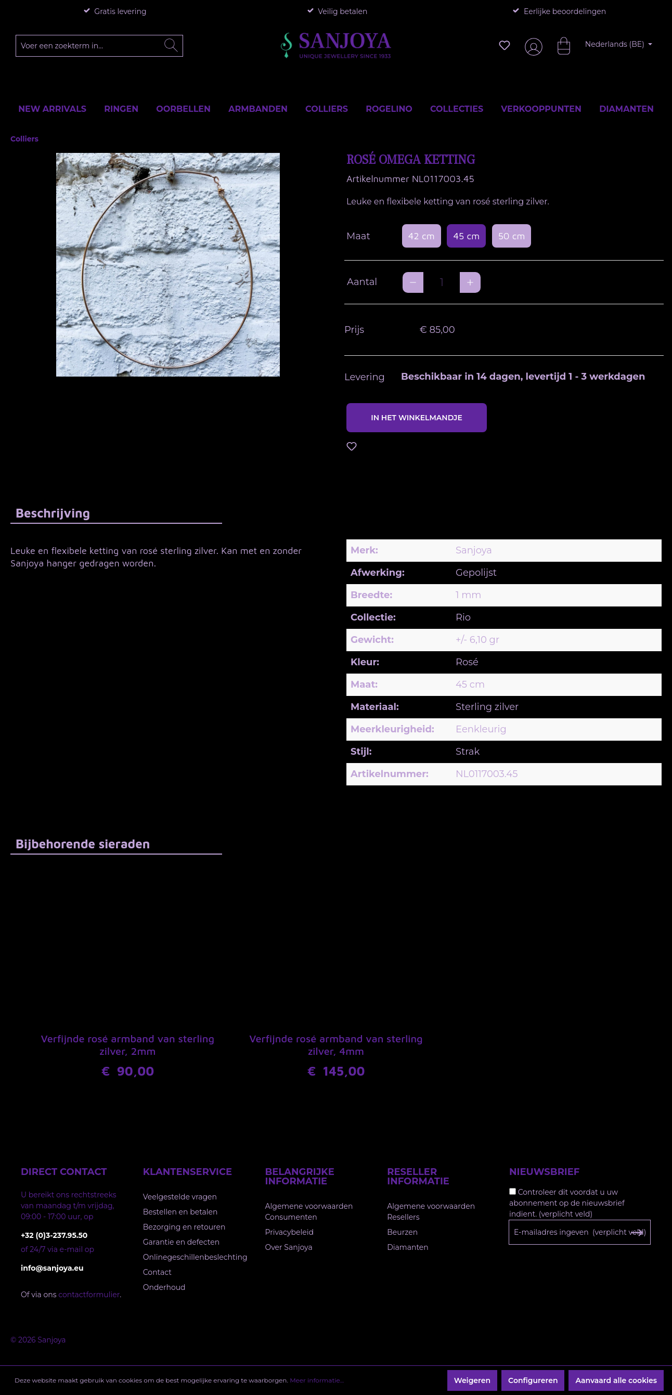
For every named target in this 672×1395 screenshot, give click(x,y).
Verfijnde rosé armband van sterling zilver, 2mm (127, 1045)
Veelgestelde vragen (180, 1197)
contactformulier (89, 1294)
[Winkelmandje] (559, 45)
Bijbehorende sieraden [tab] (83, 843)
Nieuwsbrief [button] (544, 1172)
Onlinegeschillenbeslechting (195, 1257)
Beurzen (402, 1232)
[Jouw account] (531, 45)
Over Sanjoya (289, 1247)
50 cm (511, 235)
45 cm (466, 235)
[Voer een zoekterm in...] (99, 45)
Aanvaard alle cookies (616, 1380)
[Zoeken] (171, 45)
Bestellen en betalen (180, 1212)
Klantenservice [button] (187, 1172)
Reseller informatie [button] (418, 1176)
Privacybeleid (289, 1232)
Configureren (533, 1380)
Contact (157, 1272)
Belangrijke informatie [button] (299, 1176)
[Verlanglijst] (504, 45)
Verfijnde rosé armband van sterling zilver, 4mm (335, 1045)
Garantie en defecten (181, 1242)
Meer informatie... (317, 1380)
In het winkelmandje (416, 417)
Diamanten (408, 1247)
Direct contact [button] (64, 1172)
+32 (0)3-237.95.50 (54, 1235)
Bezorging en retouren (184, 1227)
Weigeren (472, 1380)
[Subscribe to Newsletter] (636, 1232)
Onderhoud (164, 1287)
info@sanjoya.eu (52, 1268)
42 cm (421, 235)
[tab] (116, 512)
